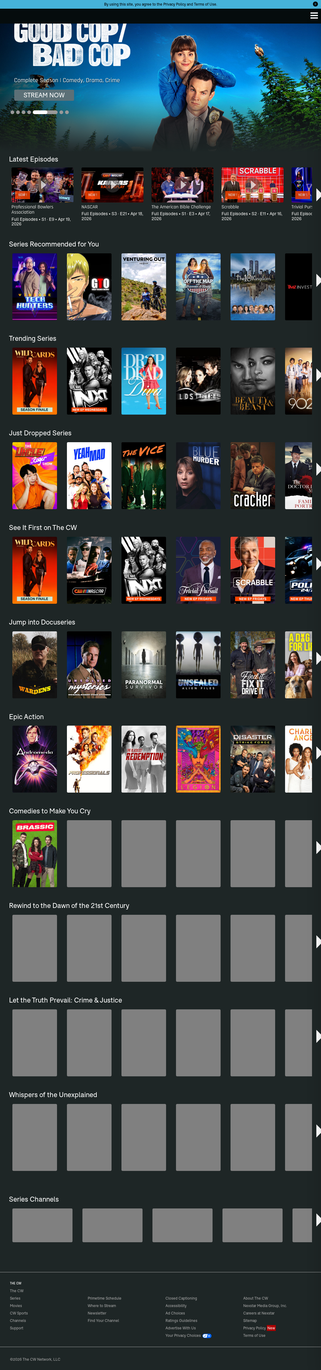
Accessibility (176, 1305)
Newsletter (97, 1313)
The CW (11, 14)
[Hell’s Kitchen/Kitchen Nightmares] (182, 1225)
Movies (16, 1305)
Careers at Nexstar (259, 1313)
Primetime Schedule (104, 1298)
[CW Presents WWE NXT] (253, 1225)
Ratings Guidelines (181, 1320)
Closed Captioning (181, 1298)
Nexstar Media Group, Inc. (265, 1305)
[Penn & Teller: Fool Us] (112, 1225)
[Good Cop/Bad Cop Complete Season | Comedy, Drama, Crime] (160, 88)
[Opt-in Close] (315, 4)
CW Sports (19, 1313)
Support (16, 1328)
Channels (18, 1320)
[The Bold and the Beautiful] (42, 1225)
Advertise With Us (180, 1328)
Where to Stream (102, 1305)
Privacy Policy (174, 4)
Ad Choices (175, 1313)
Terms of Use (205, 4)
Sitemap (250, 1320)
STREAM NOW (44, 95)
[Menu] (314, 15)
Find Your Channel (103, 1320)
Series (15, 1298)
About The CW (255, 1298)
